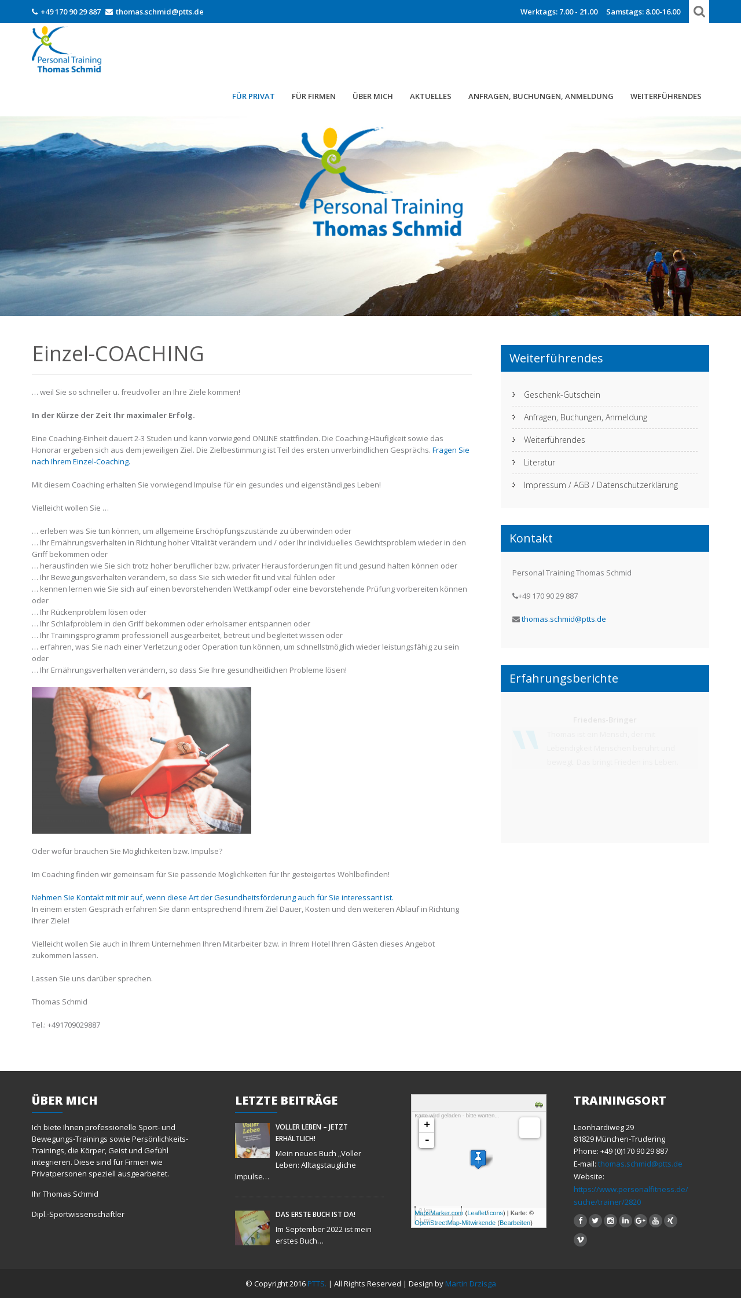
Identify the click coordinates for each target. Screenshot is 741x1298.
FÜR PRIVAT (253, 96)
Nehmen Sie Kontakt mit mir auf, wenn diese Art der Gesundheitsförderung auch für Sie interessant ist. (213, 897)
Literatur (539, 462)
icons (495, 1212)
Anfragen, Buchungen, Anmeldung (541, 96)
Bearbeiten (515, 1222)
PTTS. (317, 1283)
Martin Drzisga (470, 1283)
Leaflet (476, 1212)
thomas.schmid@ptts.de (160, 11)
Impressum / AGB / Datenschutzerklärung (601, 484)
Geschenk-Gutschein (562, 394)
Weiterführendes (666, 96)
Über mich (373, 96)
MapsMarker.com (438, 1212)
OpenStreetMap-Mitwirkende (455, 1222)
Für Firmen (314, 96)
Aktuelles (431, 96)
